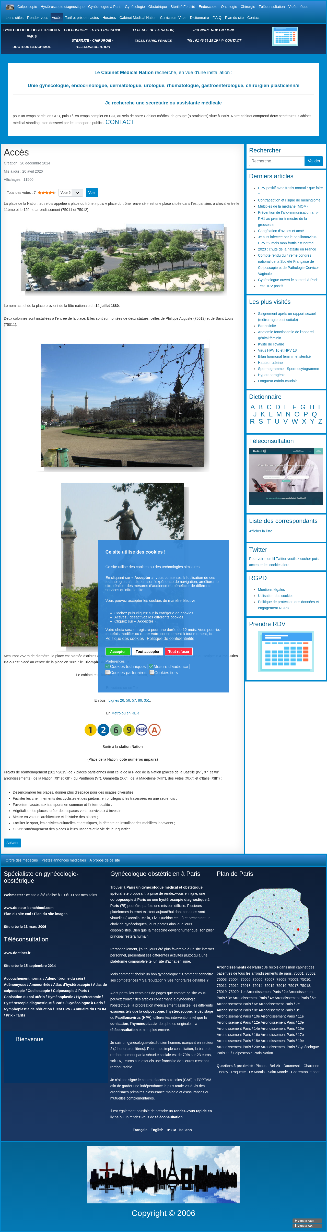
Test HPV (62, 1009)
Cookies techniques (128, 667)
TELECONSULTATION (92, 47)
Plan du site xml (17, 914)
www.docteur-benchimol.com (29, 908)
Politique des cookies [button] (125, 638)
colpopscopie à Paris (128, 900)
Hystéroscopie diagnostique (63, 7)
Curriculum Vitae (173, 18)
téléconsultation (124, 1030)
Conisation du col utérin (24, 997)
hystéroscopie (180, 1011)
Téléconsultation (272, 7)
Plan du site (234, 18)
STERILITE (80, 40)
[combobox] (277, 161)
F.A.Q (217, 18)
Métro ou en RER (125, 713)
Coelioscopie (39, 991)
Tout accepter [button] (147, 652)
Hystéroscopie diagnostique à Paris (34, 1003)
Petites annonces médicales (63, 860)
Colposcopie (27, 7)
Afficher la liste (260, 531)
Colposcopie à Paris (70, 991)
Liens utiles (15, 18)
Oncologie (229, 7)
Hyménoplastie (60, 997)
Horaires (109, 18)
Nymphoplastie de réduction (28, 1009)
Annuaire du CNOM (89, 1009)
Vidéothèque (298, 7)
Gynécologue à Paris (104, 7)
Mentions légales (271, 590)
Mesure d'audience (171, 667)
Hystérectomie (88, 997)
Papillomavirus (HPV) (133, 1017)
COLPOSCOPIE (76, 30)
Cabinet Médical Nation (138, 18)
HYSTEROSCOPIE (106, 30)
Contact (253, 18)
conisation (119, 1024)
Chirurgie (248, 7)
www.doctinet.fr (17, 953)
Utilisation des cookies (276, 596)
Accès (57, 18)
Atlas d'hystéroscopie (71, 985)
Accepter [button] (118, 652)
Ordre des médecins (22, 860)
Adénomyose (15, 985)
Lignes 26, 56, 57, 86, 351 (129, 700)
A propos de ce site (104, 860)
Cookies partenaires (128, 673)
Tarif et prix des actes (82, 18)
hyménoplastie (144, 1024)
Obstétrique (157, 7)
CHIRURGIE (101, 40)
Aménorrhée (39, 985)
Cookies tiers (166, 673)
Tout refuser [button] (179, 652)
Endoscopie (208, 7)
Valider (314, 161)
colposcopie (153, 1011)
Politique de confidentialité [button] (170, 638)
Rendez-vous (37, 18)
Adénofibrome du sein (64, 978)
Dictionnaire (199, 18)
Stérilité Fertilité (182, 7)
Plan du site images (50, 914)
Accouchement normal (23, 978)
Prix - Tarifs (15, 1015)
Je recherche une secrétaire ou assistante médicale (163, 102)
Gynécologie (135, 7)
